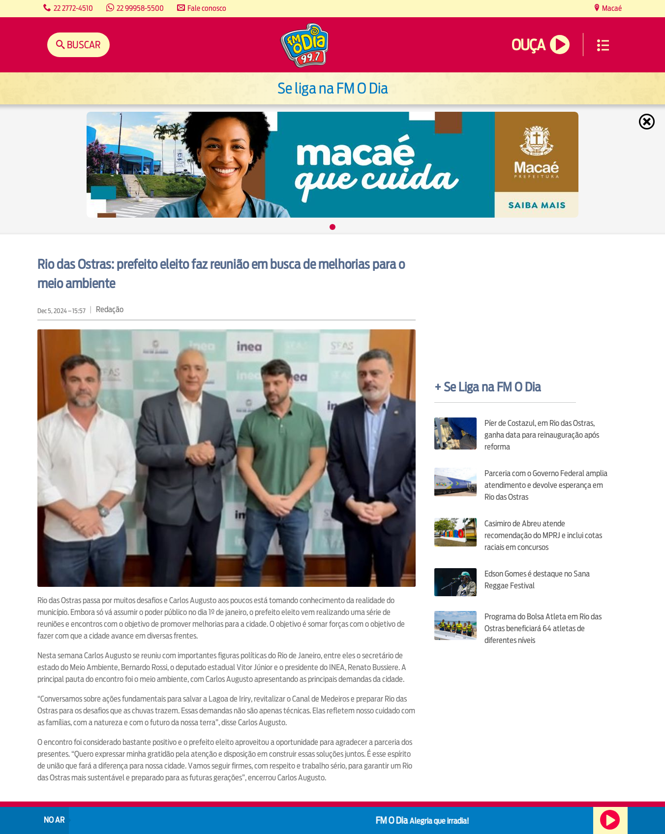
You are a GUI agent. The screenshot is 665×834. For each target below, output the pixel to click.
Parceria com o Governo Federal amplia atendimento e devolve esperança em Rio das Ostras (545, 485)
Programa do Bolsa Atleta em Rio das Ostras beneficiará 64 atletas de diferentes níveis (543, 628)
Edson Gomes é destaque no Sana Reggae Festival (537, 579)
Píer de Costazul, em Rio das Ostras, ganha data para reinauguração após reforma (541, 434)
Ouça (528, 45)
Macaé (611, 8)
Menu (603, 45)
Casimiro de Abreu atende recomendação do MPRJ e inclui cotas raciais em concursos (543, 535)
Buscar (83, 44)
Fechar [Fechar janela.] (647, 121)
